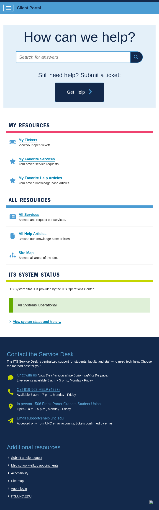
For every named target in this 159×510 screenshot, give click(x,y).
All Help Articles (32, 234)
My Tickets (28, 140)
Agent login (19, 488)
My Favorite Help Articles (40, 178)
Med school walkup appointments (34, 465)
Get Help (79, 92)
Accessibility (19, 473)
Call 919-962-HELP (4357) (38, 389)
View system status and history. (37, 321)
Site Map (26, 253)
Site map (17, 481)
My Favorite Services (37, 159)
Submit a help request (26, 458)
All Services (29, 215)
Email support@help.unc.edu (40, 418)
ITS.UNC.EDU (21, 496)
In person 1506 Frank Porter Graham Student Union (59, 404)
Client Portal (29, 8)
